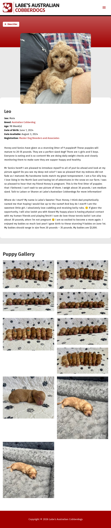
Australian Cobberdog (24, 122)
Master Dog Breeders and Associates (39, 138)
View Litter (11, 24)
